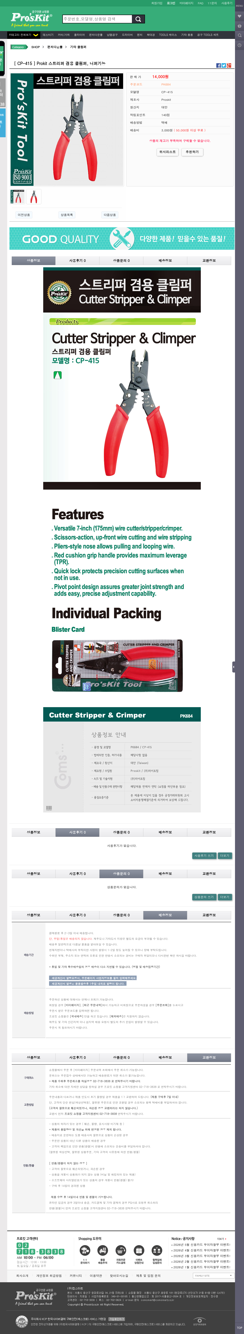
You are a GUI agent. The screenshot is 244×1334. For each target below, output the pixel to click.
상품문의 (121, 260)
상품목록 (67, 215)
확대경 (150, 34)
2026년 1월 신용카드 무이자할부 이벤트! (201, 1267)
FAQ (200, 3)
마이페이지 (186, 3)
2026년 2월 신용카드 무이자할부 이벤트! (201, 1261)
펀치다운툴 (95, 34)
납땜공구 (112, 34)
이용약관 (96, 1275)
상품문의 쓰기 (204, 897)
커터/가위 (63, 34)
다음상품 (110, 215)
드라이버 (127, 34)
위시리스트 (167, 152)
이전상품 (24, 215)
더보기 (224, 855)
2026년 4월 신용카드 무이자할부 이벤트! (201, 1250)
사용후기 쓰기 (204, 855)
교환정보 (209, 260)
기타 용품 (186, 34)
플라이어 (79, 34)
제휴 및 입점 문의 (149, 1275)
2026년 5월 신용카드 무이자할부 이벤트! (201, 1244)
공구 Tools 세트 (207, 34)
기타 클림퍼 (78, 47)
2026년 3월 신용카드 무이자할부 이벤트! (201, 1256)
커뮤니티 (76, 1275)
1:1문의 (212, 3)
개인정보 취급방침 (49, 1275)
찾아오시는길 (119, 1275)
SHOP (35, 47)
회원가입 (156, 3)
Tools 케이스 (167, 34)
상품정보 (33, 260)
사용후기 (226, 3)
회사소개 (22, 1275)
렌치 (139, 34)
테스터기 (48, 34)
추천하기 (192, 152)
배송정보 (165, 260)
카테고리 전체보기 (23, 34)
